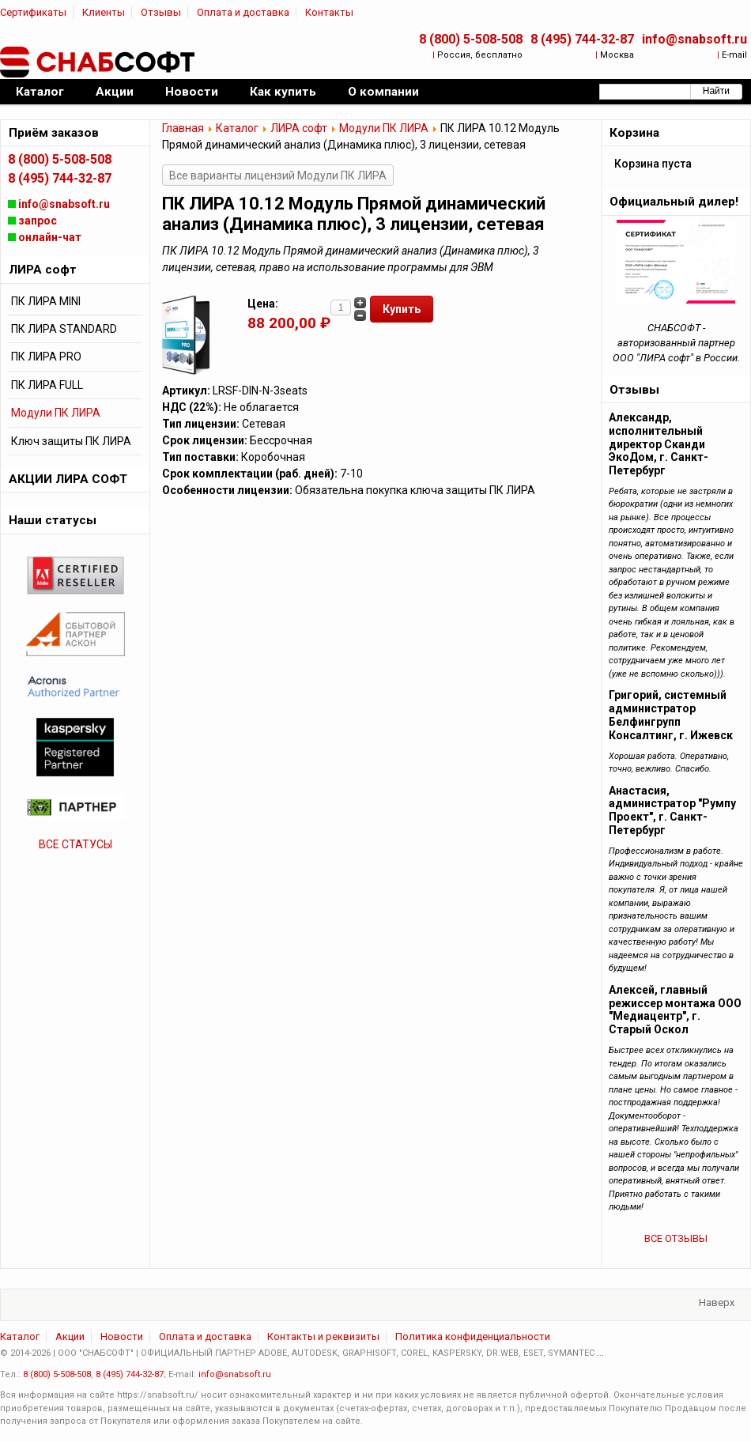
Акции (70, 1336)
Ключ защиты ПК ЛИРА (71, 441)
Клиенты (103, 12)
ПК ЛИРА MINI (46, 301)
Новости (121, 1336)
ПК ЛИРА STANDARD (64, 329)
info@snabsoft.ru (694, 39)
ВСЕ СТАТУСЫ (75, 844)
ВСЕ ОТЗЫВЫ (676, 1238)
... (600, 1353)
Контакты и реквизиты (323, 1336)
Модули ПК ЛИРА (383, 128)
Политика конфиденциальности (472, 1336)
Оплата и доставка (243, 12)
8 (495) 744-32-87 (582, 39)
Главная (183, 128)
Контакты (329, 12)
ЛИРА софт (298, 128)
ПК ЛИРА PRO (46, 356)
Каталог (237, 128)
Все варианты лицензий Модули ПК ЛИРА (278, 175)
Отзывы (161, 12)
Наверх (716, 1302)
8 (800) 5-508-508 (471, 39)
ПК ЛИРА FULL (47, 385)
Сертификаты (33, 12)
